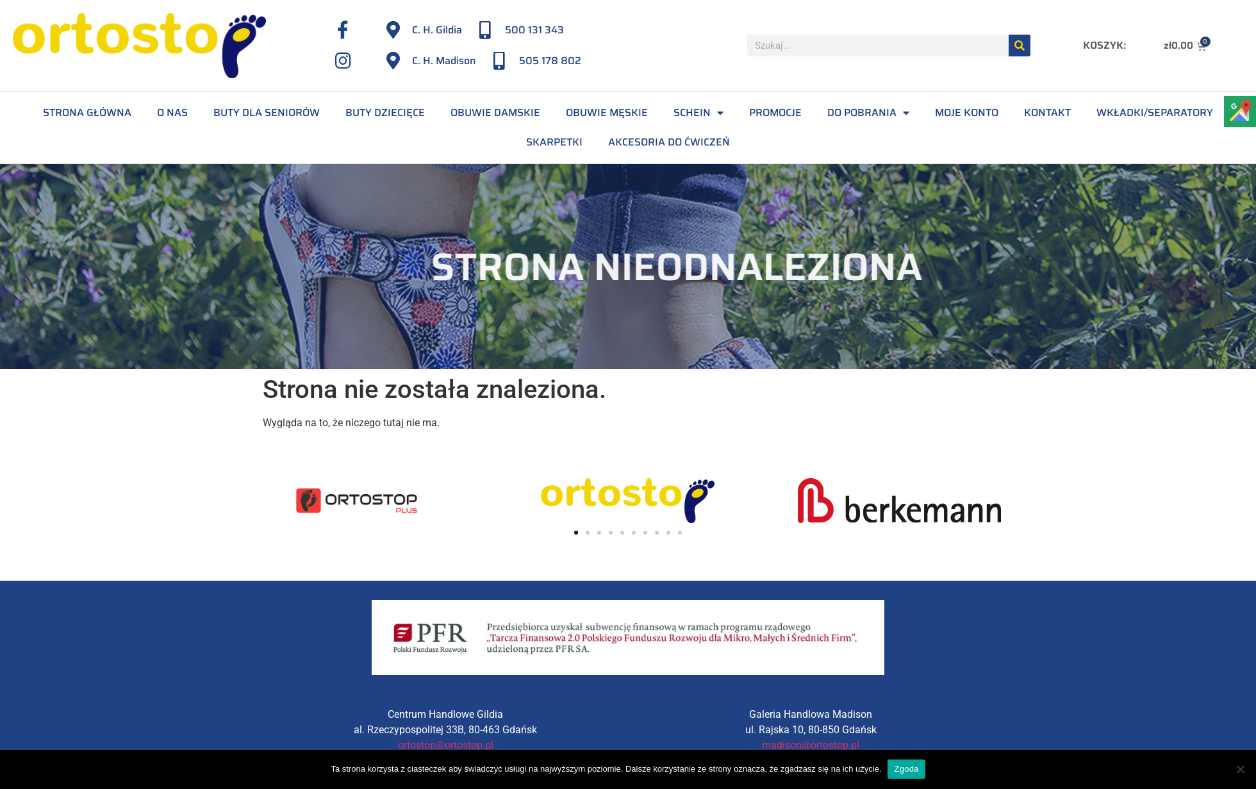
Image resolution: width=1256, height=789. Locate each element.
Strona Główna (87, 112)
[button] (576, 533)
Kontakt (1047, 112)
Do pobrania (868, 112)
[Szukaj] (1019, 45)
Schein (698, 112)
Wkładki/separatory (1154, 112)
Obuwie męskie (607, 112)
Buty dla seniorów (266, 112)
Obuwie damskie (495, 112)
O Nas (172, 112)
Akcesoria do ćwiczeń (669, 142)
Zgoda (906, 769)
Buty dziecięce (385, 112)
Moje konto (966, 112)
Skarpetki (554, 142)
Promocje (775, 112)
